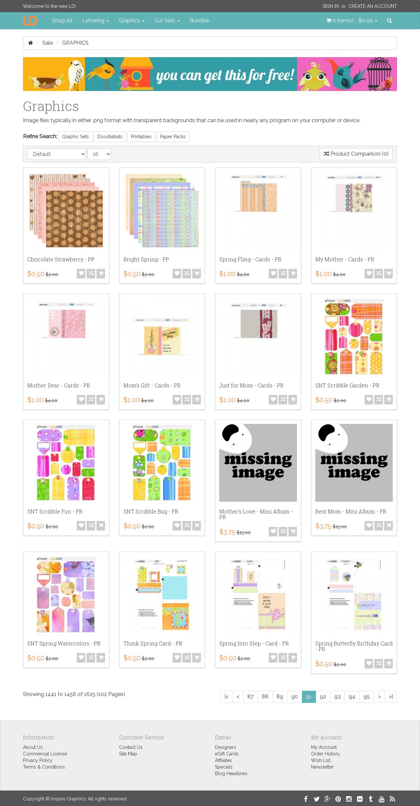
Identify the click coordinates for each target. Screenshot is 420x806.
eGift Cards (227, 753)
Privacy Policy (37, 760)
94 (352, 696)
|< (226, 696)
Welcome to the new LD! (49, 6)
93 (337, 696)
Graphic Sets (75, 136)
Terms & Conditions (44, 767)
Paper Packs (173, 136)
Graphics (75, 43)
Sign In (331, 6)
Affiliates (223, 760)
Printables (141, 136)
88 (265, 696)
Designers (225, 747)
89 (280, 696)
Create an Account (372, 6)
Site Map (128, 753)
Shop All (62, 20)
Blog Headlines (231, 773)
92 (323, 696)
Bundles (199, 20)
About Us (33, 747)
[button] (351, 20)
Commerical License (45, 753)
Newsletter (322, 767)
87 (250, 696)
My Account (324, 747)
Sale (47, 43)
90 (294, 696)
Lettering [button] (95, 20)
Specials (224, 767)
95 (367, 696)
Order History (325, 753)
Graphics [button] (132, 20)
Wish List (320, 760)
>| (391, 696)
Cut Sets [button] (167, 20)
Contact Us (130, 747)
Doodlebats (109, 136)
